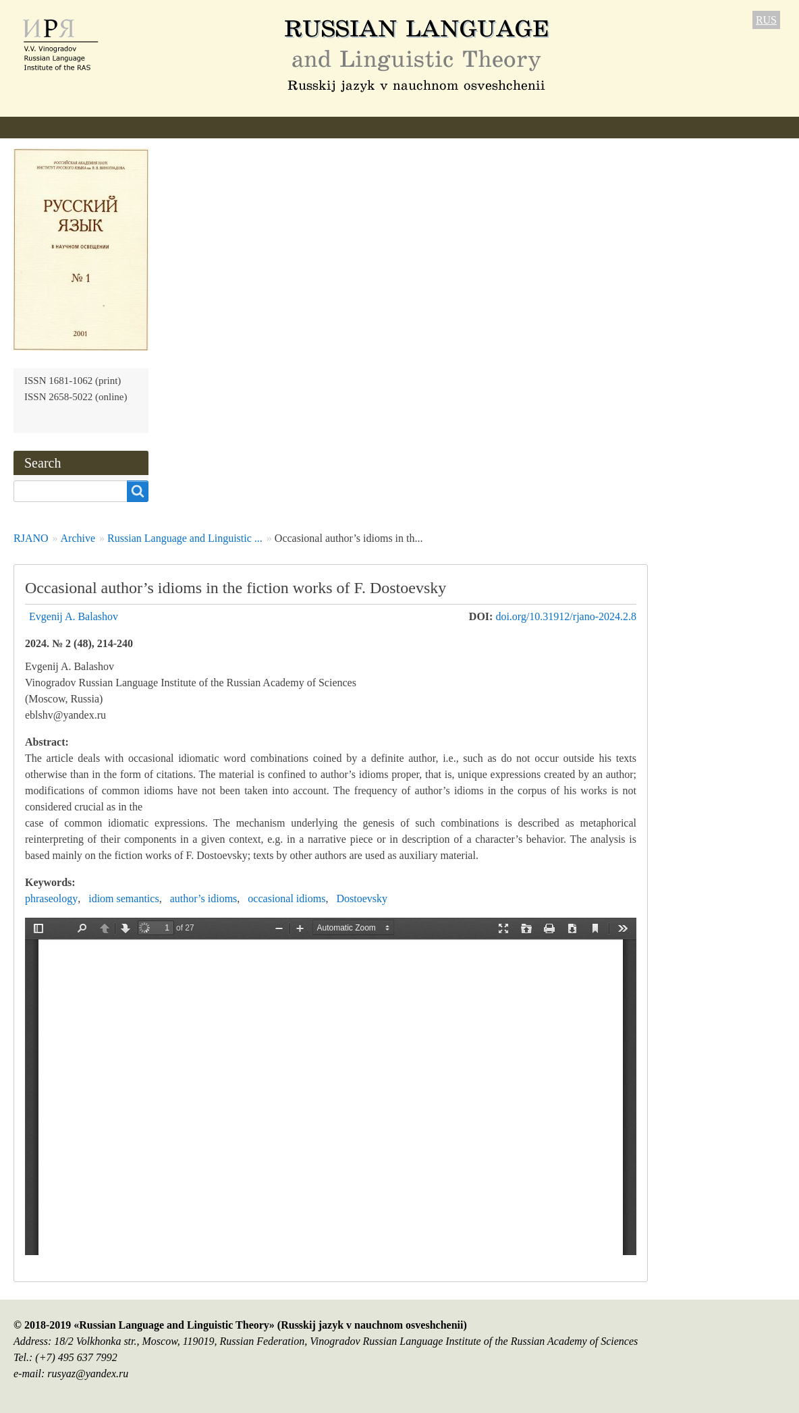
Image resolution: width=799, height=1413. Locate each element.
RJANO (31, 538)
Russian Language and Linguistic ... (185, 538)
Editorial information (169, 127)
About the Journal (54, 127)
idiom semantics (123, 898)
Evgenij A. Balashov (73, 616)
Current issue (383, 127)
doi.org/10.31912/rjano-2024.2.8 (565, 616)
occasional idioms (286, 898)
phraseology (51, 898)
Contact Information (629, 127)
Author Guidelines (285, 127)
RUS (766, 20)
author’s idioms (204, 898)
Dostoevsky (361, 898)
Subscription (528, 127)
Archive (457, 127)
